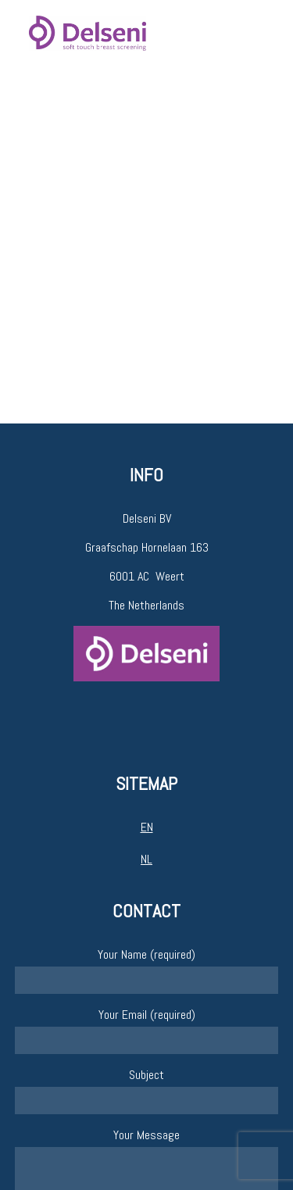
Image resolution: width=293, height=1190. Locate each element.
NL (146, 859)
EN (147, 827)
